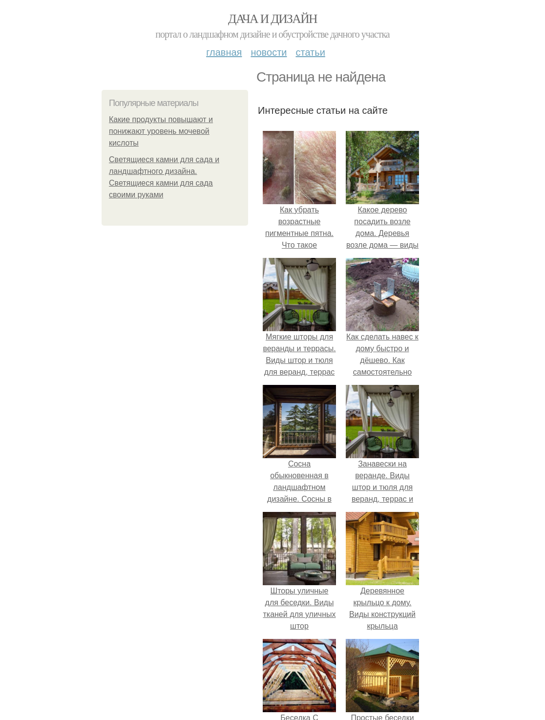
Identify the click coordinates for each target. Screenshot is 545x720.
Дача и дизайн (272, 19)
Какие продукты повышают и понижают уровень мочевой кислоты (161, 131)
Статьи (310, 52)
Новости (269, 52)
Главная (224, 52)
